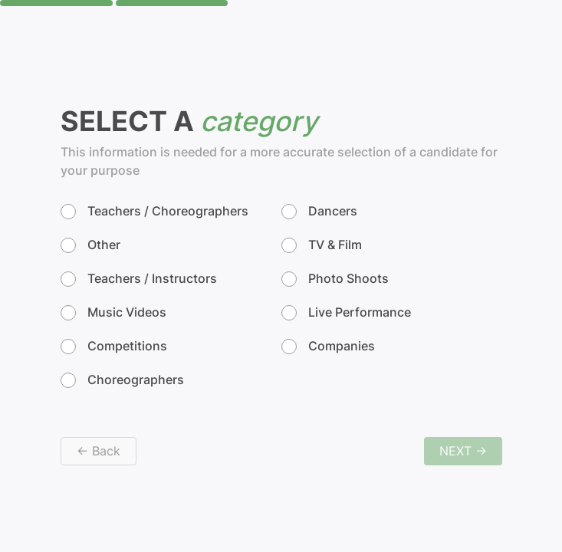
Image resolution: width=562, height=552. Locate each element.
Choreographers (122, 380)
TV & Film (321, 245)
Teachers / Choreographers (154, 211)
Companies (328, 346)
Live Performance (346, 312)
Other (90, 245)
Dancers (319, 211)
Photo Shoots (335, 279)
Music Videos (113, 312)
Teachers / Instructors (139, 279)
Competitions (114, 346)
